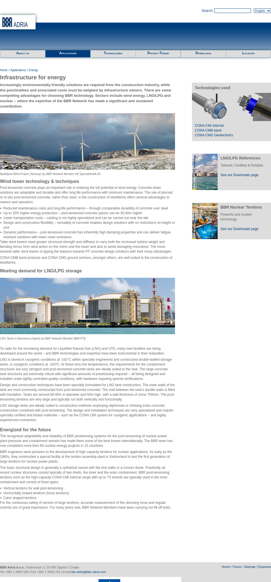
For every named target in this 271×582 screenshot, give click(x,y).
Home (4, 70)
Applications (68, 53)
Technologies (113, 53)
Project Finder (158, 53)
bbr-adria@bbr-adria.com (88, 572)
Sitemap (249, 566)
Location (248, 53)
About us (22, 53)
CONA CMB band (208, 130)
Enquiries (264, 566)
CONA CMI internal (209, 126)
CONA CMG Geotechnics (214, 135)
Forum (237, 566)
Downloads (203, 53)
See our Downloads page (239, 175)
